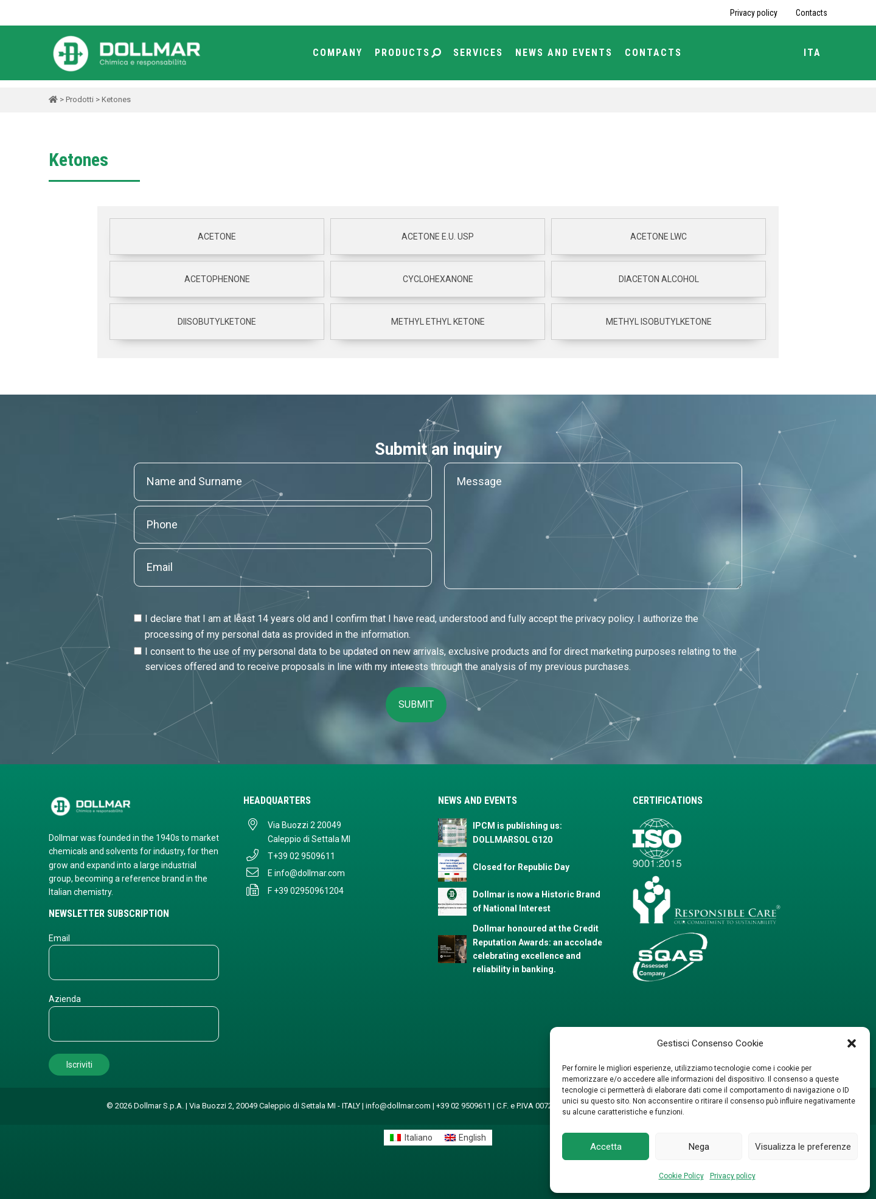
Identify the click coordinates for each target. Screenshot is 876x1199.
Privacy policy (733, 1176)
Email (59, 938)
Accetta (606, 1146)
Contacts (811, 13)
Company (338, 52)
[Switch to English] (466, 1137)
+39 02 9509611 (304, 856)
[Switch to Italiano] (411, 1137)
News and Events (564, 52)
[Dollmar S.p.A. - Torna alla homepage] (134, 806)
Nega (699, 1146)
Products (408, 52)
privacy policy (604, 618)
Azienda (65, 999)
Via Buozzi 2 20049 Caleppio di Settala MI (309, 831)
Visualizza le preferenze (803, 1146)
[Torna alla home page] (128, 53)
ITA (812, 52)
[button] (852, 1043)
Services (478, 52)
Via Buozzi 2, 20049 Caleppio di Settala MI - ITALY (274, 1105)
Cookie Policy (681, 1176)
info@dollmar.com (309, 873)
